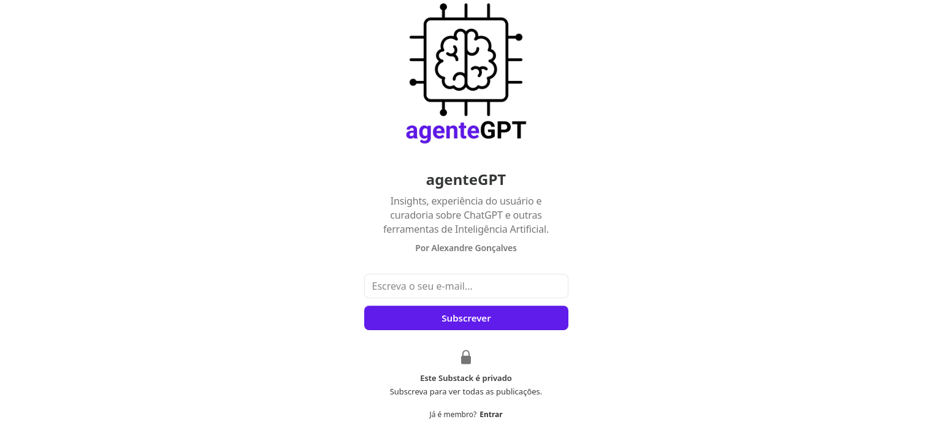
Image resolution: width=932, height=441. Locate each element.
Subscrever (466, 318)
